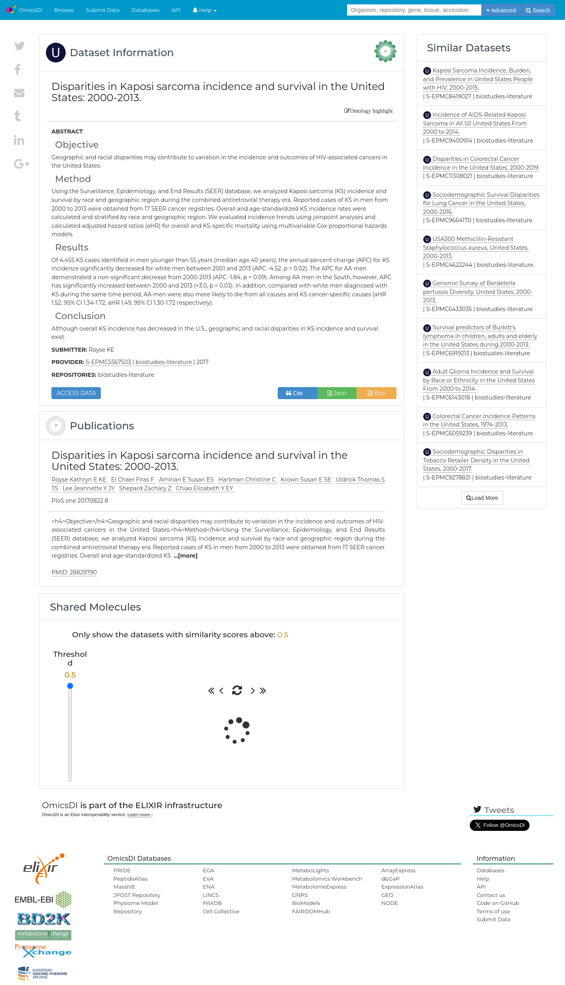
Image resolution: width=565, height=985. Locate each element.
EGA (208, 870)
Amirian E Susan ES (187, 479)
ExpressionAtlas (402, 886)
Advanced (501, 10)
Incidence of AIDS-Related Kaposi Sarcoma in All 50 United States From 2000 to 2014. (475, 123)
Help (204, 10)
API (175, 10)
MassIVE (124, 886)
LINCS (211, 895)
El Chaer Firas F (133, 479)
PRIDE (122, 870)
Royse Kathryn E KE (79, 479)
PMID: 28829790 (74, 572)
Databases (145, 10)
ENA (208, 886)
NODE (389, 903)
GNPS (300, 895)
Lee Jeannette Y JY (89, 488)
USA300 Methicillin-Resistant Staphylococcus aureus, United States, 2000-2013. (476, 247)
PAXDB (212, 903)
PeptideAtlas (130, 878)
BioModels (306, 903)
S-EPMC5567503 (108, 362)
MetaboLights (310, 870)
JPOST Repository (137, 895)
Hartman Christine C (247, 479)
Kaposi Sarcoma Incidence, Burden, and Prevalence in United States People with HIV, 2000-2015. (478, 79)
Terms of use (493, 911)
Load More (482, 498)
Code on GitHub (498, 903)
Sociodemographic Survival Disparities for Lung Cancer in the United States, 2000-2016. (481, 203)
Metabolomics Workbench (327, 878)
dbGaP (390, 878)
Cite (297, 393)
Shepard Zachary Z (146, 488)
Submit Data (103, 10)
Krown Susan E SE (307, 479)
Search (538, 10)
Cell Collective (221, 911)
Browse (64, 10)
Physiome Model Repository (136, 907)
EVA (208, 878)
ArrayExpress (398, 870)
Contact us (491, 895)
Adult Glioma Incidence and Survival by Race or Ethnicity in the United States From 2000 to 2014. (479, 380)
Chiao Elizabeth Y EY (205, 488)
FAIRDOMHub (311, 911)
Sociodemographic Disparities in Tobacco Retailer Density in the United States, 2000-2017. (476, 460)
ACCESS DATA (76, 393)
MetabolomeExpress (319, 886)
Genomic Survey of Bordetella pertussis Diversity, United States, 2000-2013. (478, 292)
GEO (387, 895)
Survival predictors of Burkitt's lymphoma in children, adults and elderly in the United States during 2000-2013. (480, 336)
